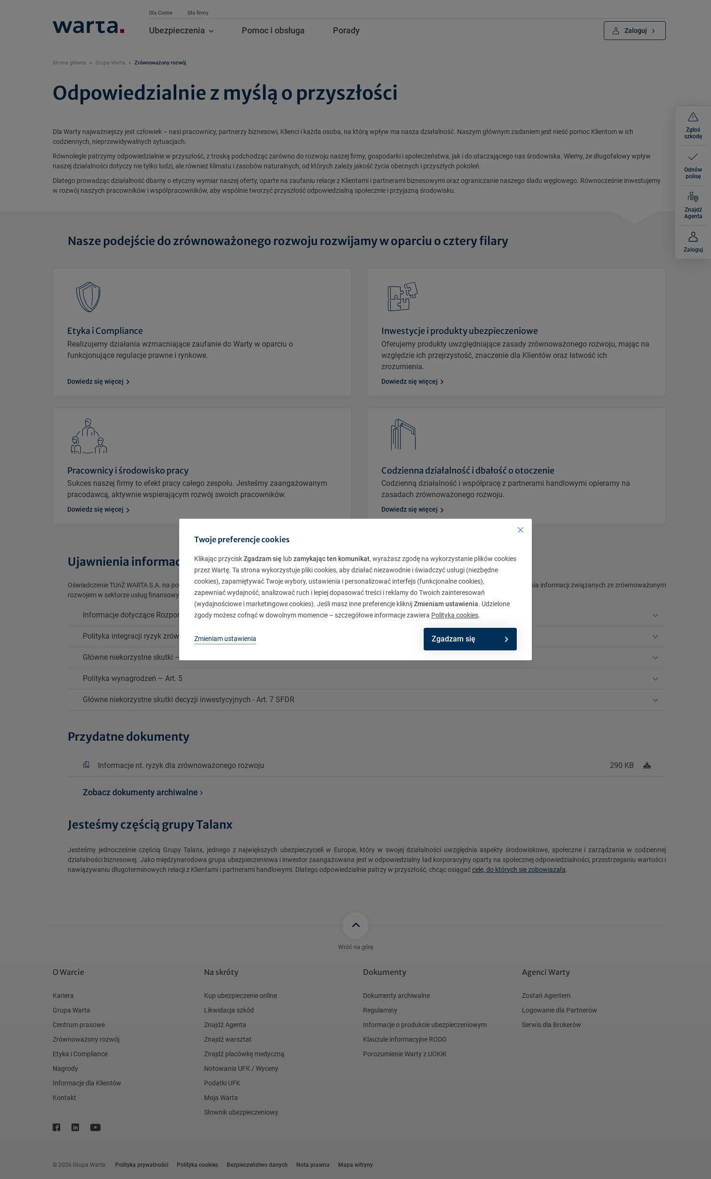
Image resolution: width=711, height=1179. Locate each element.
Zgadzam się (467, 638)
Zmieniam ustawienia (225, 638)
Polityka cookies (454, 615)
